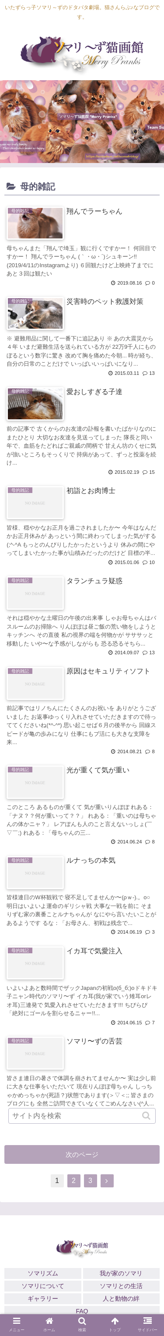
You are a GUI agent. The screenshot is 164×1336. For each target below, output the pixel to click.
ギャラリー (43, 1298)
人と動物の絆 (121, 1298)
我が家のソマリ (121, 1273)
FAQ (82, 1311)
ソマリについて (42, 1285)
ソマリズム (43, 1273)
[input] (82, 1116)
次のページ (82, 1154)
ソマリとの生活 (121, 1285)
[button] (147, 1115)
